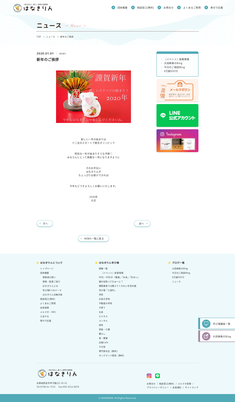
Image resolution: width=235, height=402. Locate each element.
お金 (101, 311)
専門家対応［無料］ (109, 351)
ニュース (50, 36)
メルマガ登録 (184, 383)
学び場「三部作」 (108, 290)
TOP (39, 36)
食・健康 (103, 337)
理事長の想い (49, 277)
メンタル (103, 320)
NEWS (62, 53)
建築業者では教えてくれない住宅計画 (118, 285)
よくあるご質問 (192, 7)
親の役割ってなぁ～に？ (111, 281)
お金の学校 (104, 298)
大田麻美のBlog (173, 63)
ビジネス (103, 316)
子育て (102, 307)
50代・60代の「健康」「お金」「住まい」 (119, 277)
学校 (101, 294)
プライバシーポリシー (158, 387)
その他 (102, 346)
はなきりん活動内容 (52, 294)
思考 (101, 324)
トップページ (47, 268)
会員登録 (44, 307)
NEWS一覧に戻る (94, 238)
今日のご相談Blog (174, 67)
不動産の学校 (105, 303)
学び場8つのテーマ (52, 290)
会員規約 (177, 387)
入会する (44, 316)
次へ (45, 223)
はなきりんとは (50, 285)
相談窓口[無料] (145, 7)
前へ (141, 223)
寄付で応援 (216, 7)
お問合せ (169, 7)
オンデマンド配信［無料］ (112, 355)
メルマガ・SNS (47, 311)
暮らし (102, 333)
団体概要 (123, 7)
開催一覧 (103, 268)
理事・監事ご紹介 (51, 281)
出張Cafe (103, 342)
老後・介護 (104, 329)
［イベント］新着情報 (176, 59)
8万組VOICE (171, 71)
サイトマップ (191, 387)
